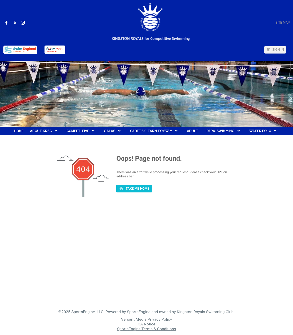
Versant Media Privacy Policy (146, 319)
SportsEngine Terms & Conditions (146, 329)
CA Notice (146, 324)
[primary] (134, 189)
